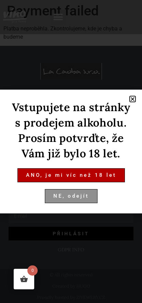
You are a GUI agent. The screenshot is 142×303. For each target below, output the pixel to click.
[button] (132, 99)
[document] (71, 151)
